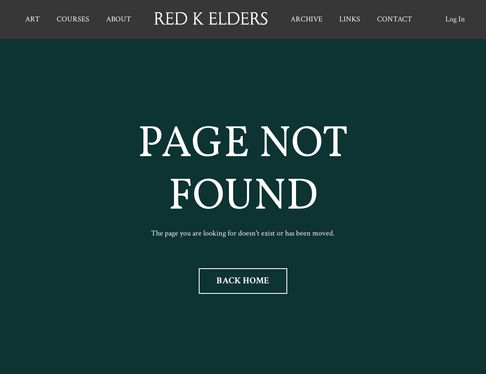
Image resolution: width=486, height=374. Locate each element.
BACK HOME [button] (242, 281)
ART (32, 19)
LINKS (349, 19)
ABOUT (118, 19)
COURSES (73, 19)
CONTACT (394, 19)
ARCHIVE (306, 19)
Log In (455, 19)
